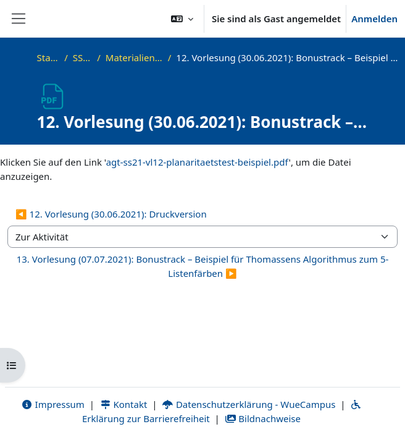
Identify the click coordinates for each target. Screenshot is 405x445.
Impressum (53, 404)
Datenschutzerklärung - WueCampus (248, 404)
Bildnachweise (263, 418)
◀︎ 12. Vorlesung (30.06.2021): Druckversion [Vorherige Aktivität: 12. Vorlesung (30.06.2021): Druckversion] (111, 214)
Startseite (48, 57)
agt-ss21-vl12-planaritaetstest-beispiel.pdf (197, 162)
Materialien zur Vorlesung (134, 57)
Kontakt (123, 404)
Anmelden (374, 18)
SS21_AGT (82, 57)
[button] (182, 18)
